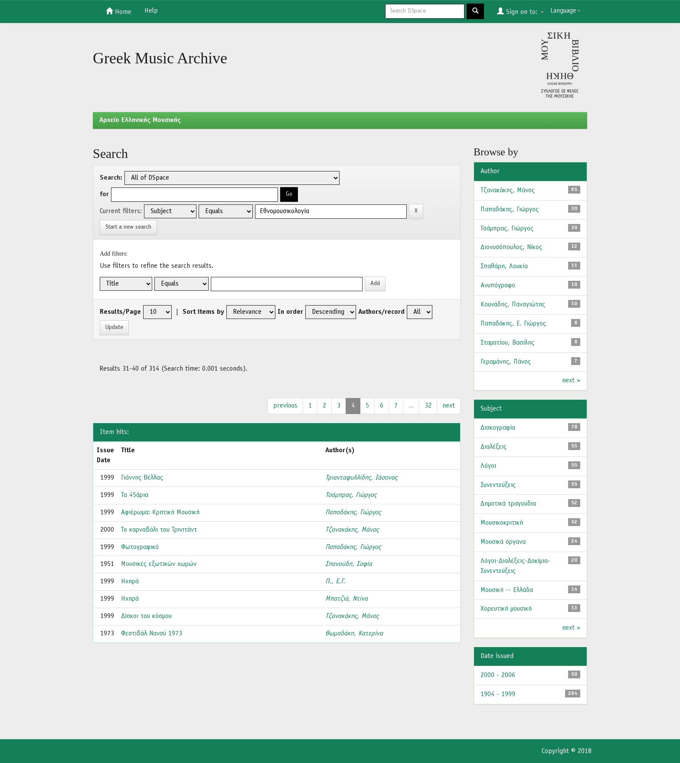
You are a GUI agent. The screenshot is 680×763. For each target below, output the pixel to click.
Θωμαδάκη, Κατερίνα (354, 633)
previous (285, 405)
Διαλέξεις (494, 447)
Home (118, 11)
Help (151, 10)
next (448, 405)
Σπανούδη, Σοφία (348, 564)
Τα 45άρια (134, 495)
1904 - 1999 (498, 694)
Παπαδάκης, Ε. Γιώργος (513, 323)
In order (290, 312)
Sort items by (203, 312)
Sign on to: (520, 11)
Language (565, 10)
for (104, 194)
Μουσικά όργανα (503, 542)
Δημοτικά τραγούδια (508, 503)
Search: (111, 177)
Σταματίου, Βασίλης (507, 342)
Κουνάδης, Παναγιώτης (513, 304)
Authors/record (381, 312)
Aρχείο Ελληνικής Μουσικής (140, 120)
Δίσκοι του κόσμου (146, 616)
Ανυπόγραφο (498, 285)
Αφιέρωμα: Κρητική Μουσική (160, 512)
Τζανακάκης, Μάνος (352, 529)
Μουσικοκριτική (502, 523)
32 (428, 405)
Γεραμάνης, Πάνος (506, 361)
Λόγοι (488, 466)
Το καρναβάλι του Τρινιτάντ (159, 529)
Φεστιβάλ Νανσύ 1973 (151, 633)
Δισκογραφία (498, 427)
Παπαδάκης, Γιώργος (353, 512)
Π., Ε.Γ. (335, 581)
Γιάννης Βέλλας (142, 477)
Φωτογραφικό (140, 547)
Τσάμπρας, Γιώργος (350, 495)
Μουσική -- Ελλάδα (507, 590)
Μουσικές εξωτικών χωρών (158, 564)
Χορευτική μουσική (506, 608)
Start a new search (128, 227)
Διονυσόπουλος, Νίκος (511, 247)
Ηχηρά (130, 581)
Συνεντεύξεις (498, 485)
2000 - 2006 (498, 675)
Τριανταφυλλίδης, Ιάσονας (361, 477)
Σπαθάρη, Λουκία (504, 266)
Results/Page (120, 312)
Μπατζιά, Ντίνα (346, 598)
